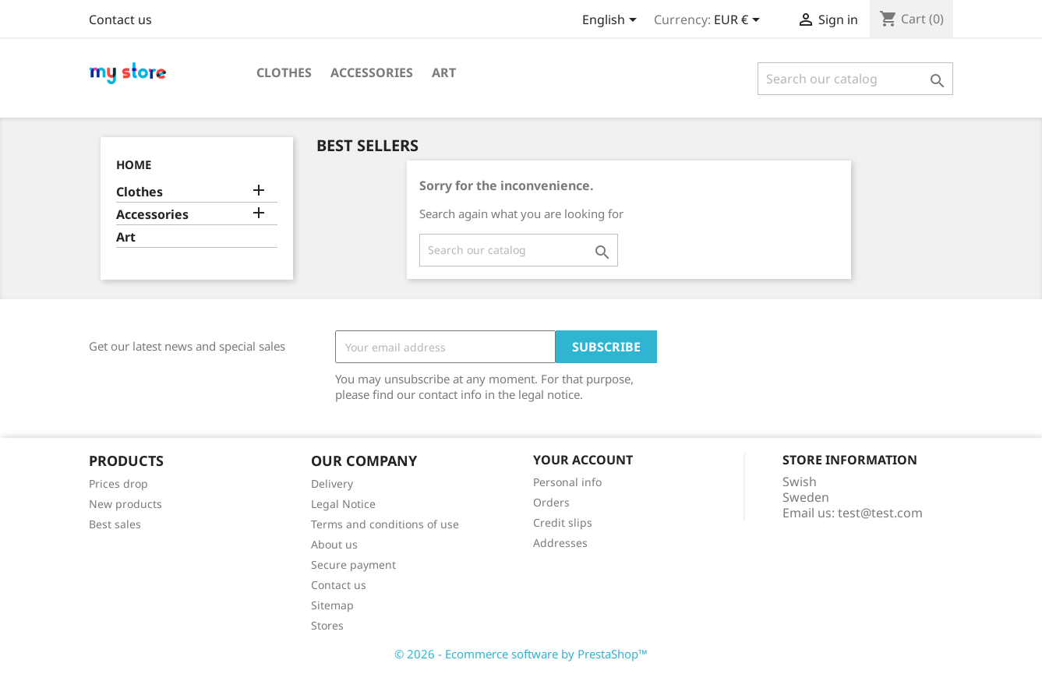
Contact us (120, 19)
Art (444, 72)
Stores (327, 625)
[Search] (855, 78)
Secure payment (353, 564)
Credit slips (562, 522)
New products (125, 503)
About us (334, 544)
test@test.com (880, 512)
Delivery (332, 483)
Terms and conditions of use (385, 524)
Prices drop (118, 483)
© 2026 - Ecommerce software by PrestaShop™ (521, 654)
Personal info (567, 482)
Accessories (371, 72)
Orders (551, 502)
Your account (583, 459)
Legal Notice (343, 503)
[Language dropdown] (612, 21)
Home (133, 164)
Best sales (115, 524)
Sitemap (332, 605)
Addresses (560, 542)
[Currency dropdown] (739, 21)
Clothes (284, 72)
